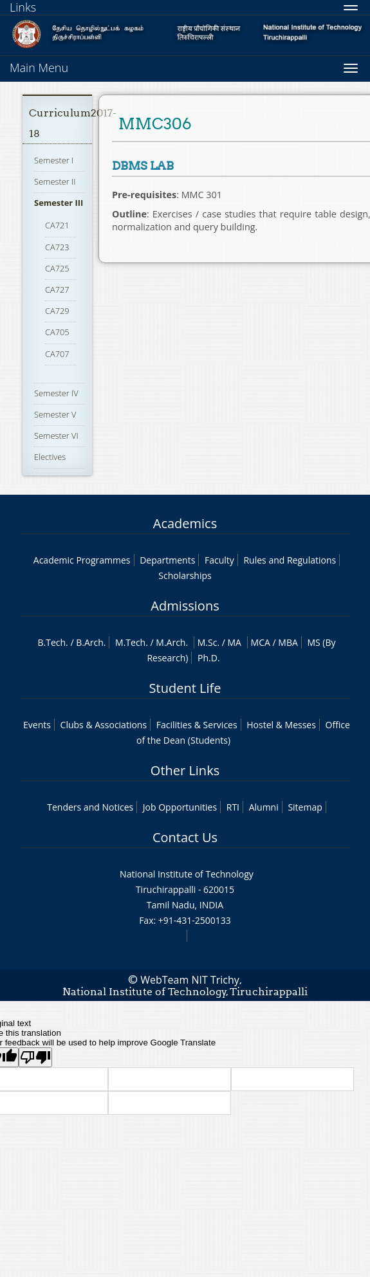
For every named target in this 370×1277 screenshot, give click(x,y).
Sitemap (305, 807)
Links (23, 7)
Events (37, 725)
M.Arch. (172, 642)
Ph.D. (209, 658)
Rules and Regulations (289, 560)
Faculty (219, 560)
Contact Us (185, 837)
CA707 (57, 354)
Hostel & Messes (281, 725)
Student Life (185, 688)
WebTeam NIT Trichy (189, 980)
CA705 (57, 332)
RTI (233, 807)
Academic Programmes (82, 560)
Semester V (55, 414)
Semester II (54, 181)
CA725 (57, 268)
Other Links (185, 770)
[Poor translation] (35, 1057)
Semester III (58, 202)
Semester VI (56, 435)
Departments (167, 560)
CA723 (57, 247)
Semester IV (56, 393)
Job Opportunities (180, 807)
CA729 (57, 311)
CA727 (57, 289)
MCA (260, 642)
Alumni (264, 807)
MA (234, 642)
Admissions (185, 605)
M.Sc (207, 642)
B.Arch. (91, 642)
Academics (185, 523)
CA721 (57, 225)
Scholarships (184, 575)
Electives (50, 457)
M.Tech (130, 642)
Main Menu (39, 67)
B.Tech (51, 642)
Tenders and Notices (90, 807)
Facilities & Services (196, 725)
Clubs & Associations (103, 725)
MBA (288, 642)
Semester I (53, 160)
